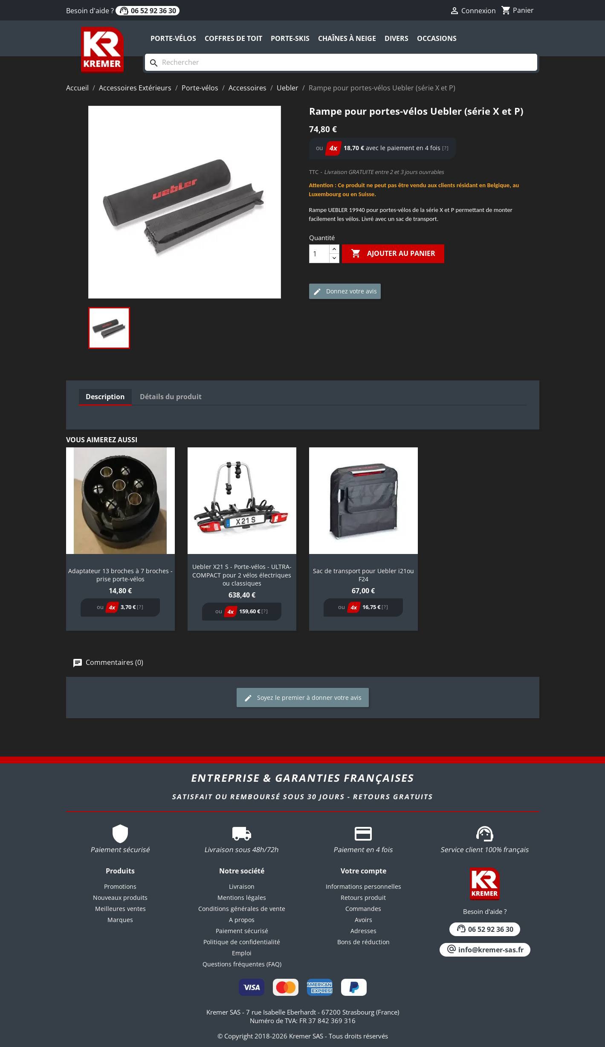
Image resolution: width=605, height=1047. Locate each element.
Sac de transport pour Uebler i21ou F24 (363, 575)
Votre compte (363, 871)
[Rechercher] (341, 62)
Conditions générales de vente (241, 909)
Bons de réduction (363, 942)
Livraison (242, 886)
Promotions (120, 886)
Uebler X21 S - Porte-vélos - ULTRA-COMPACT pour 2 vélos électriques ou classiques (242, 575)
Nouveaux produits (120, 897)
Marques (120, 920)
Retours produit (363, 897)
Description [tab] (105, 396)
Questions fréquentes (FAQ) (242, 964)
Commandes (363, 909)
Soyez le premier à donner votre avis (303, 697)
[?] (445, 148)
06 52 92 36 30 (147, 10)
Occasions (437, 38)
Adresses (363, 931)
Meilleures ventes (120, 909)
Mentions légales (241, 897)
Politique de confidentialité (241, 942)
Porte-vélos (173, 38)
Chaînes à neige (347, 38)
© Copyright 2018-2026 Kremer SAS (271, 1036)
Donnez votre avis (345, 291)
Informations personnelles (363, 886)
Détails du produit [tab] (171, 396)
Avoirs (363, 920)
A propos (242, 920)
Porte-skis (290, 38)
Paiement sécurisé (242, 931)
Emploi (242, 953)
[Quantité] (319, 253)
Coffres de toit (233, 38)
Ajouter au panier (393, 253)
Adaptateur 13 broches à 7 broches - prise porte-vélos (120, 575)
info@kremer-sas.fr (485, 949)
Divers (396, 38)
